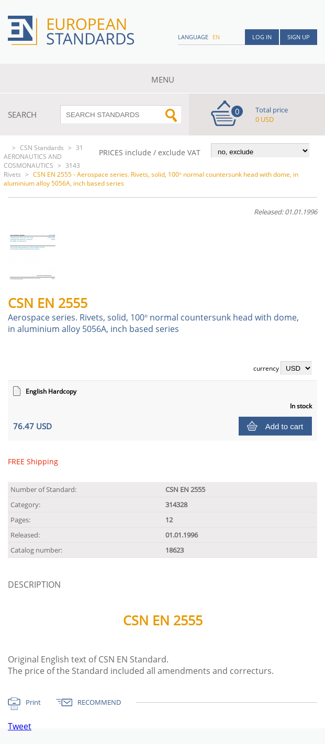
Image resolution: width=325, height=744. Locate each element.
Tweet (19, 726)
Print (33, 702)
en (216, 37)
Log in (262, 37)
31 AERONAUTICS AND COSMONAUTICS (43, 156)
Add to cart (284, 426)
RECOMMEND (99, 702)
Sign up (298, 37)
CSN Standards (42, 147)
